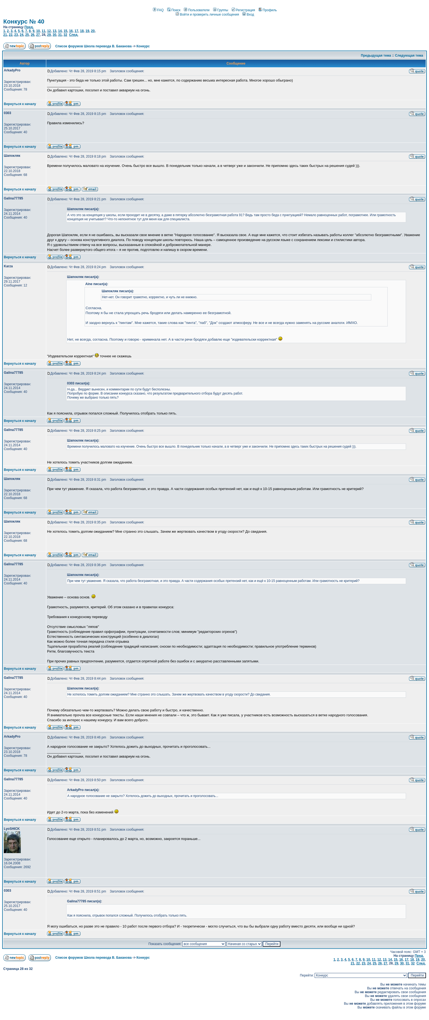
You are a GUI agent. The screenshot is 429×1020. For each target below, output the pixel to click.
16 (71, 31)
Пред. (29, 27)
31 (60, 35)
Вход (248, 14)
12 (49, 31)
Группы (220, 10)
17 (76, 31)
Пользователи (196, 10)
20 (93, 31)
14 (60, 31)
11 (43, 31)
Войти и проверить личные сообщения (207, 14)
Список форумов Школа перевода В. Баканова (93, 46)
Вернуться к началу (20, 104)
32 (65, 35)
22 (10, 35)
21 (5, 35)
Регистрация (243, 10)
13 (54, 31)
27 (38, 35)
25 (27, 35)
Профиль (268, 10)
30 (54, 35)
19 (87, 31)
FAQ (158, 10)
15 (65, 31)
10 (38, 31)
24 (21, 35)
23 (16, 35)
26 (32, 35)
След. (73, 35)
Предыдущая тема (376, 55)
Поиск (173, 10)
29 (49, 35)
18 (81, 31)
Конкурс (143, 46)
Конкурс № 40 (23, 21)
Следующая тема (409, 55)
